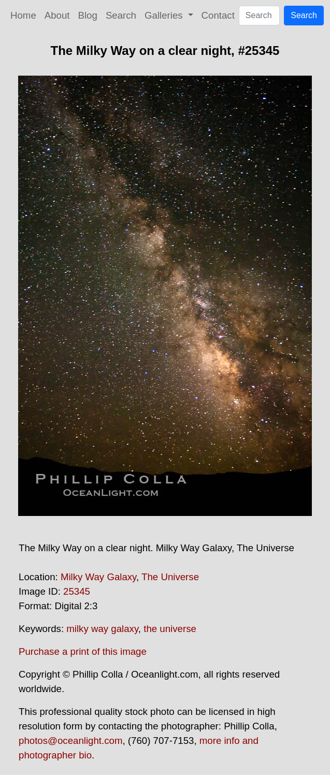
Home (23, 15)
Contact (218, 15)
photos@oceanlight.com (70, 740)
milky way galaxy (102, 628)
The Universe (170, 576)
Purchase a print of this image (83, 651)
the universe (170, 628)
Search (121, 15)
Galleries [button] (165, 15)
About (57, 15)
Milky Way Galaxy (98, 576)
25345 (76, 591)
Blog (87, 15)
